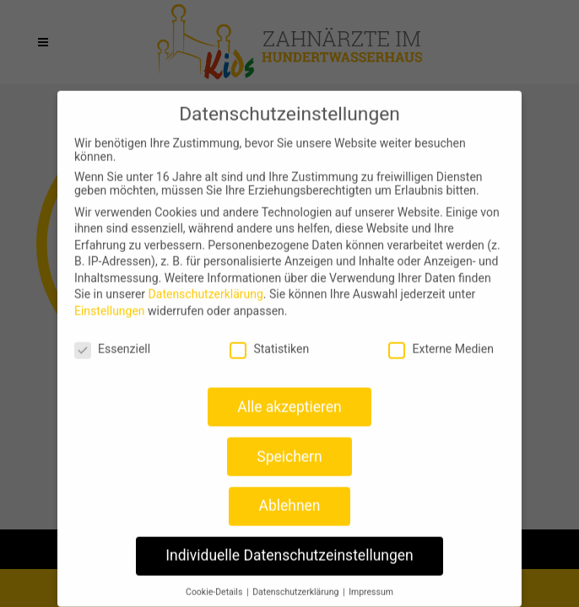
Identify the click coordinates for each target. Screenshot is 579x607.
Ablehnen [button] (289, 495)
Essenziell (112, 339)
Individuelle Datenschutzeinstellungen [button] (289, 545)
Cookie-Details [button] (215, 582)
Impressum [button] (371, 582)
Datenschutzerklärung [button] (296, 582)
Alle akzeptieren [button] (289, 396)
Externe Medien (440, 339)
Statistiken (269, 339)
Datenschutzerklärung (206, 284)
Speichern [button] (289, 446)
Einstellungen (109, 301)
